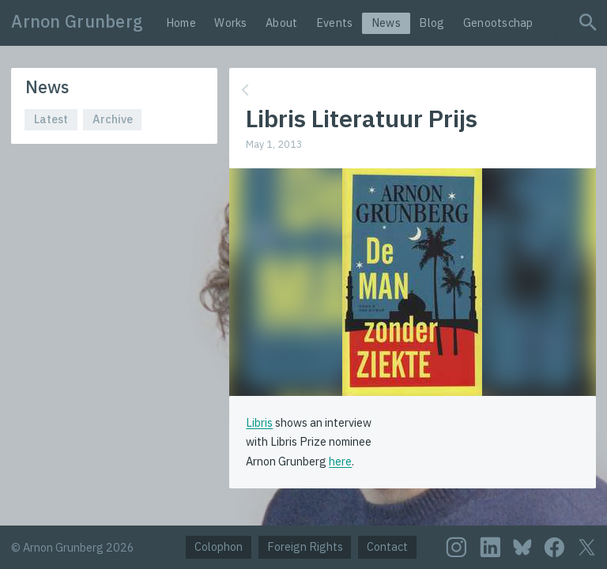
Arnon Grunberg (77, 21)
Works (230, 22)
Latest (51, 118)
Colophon (218, 546)
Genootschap (498, 22)
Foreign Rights (305, 546)
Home (181, 22)
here (340, 461)
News (386, 22)
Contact (387, 546)
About (281, 22)
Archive (112, 118)
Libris (259, 422)
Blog (431, 22)
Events (334, 22)
